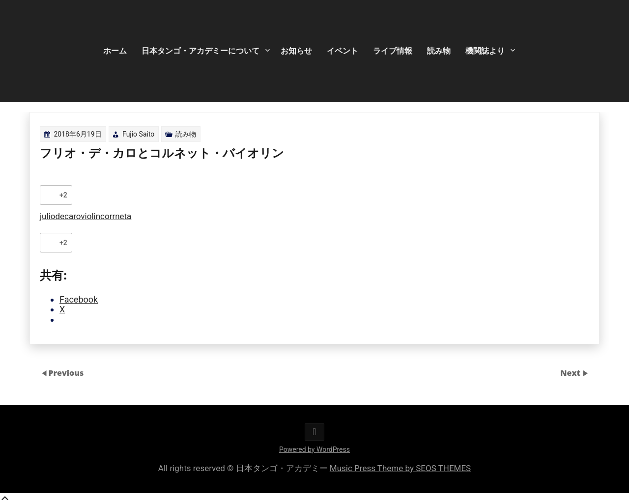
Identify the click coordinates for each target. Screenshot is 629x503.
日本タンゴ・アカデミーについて (200, 51)
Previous (66, 372)
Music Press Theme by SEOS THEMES (400, 468)
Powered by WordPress (314, 449)
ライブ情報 (392, 51)
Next (571, 372)
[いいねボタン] (49, 195)
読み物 (439, 51)
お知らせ (296, 51)
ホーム (115, 51)
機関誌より (485, 51)
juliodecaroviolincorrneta (85, 216)
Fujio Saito (138, 134)
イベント (342, 51)
